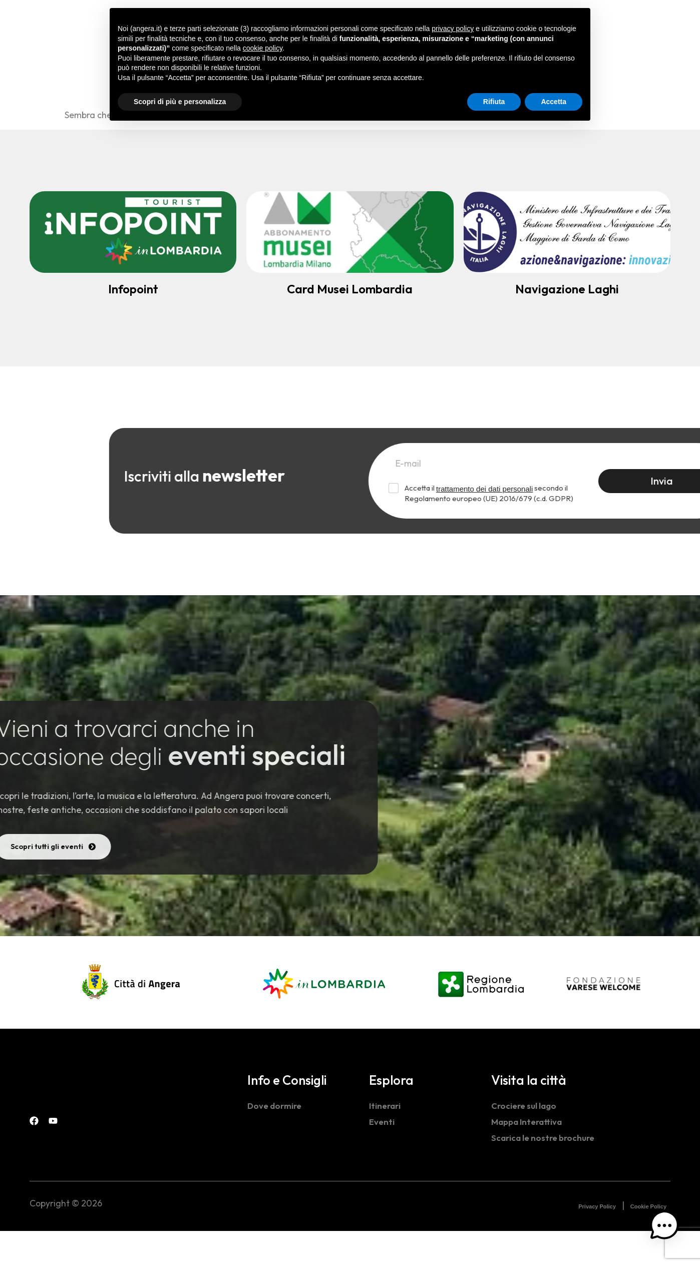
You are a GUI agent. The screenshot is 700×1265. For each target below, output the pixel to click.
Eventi (382, 1155)
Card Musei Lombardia (350, 288)
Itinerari (386, 1139)
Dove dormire (275, 1139)
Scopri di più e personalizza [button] (180, 102)
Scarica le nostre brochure (545, 1171)
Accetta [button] (553, 102)
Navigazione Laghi (567, 288)
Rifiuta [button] (494, 102)
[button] (669, 1232)
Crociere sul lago (525, 1139)
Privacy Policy (597, 1240)
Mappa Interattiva (528, 1155)
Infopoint (133, 288)
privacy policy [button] (453, 29)
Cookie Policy (648, 1240)
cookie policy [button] (262, 48)
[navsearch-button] (625, 21)
